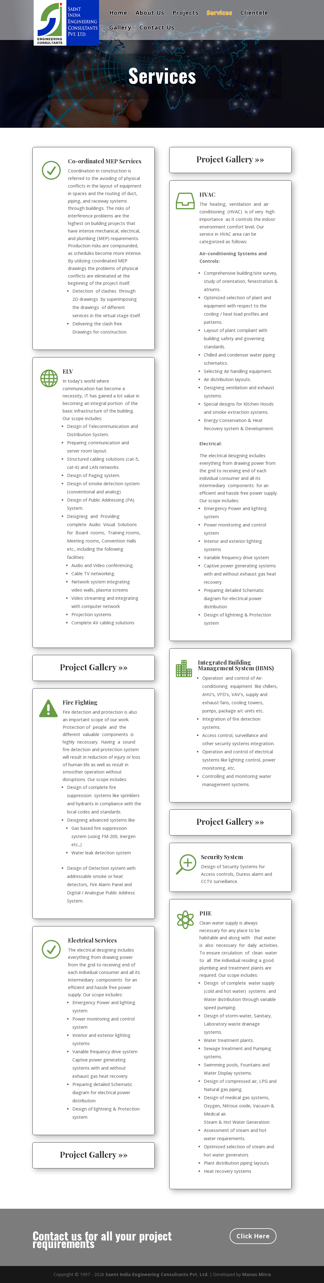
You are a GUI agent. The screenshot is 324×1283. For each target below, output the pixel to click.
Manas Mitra (256, 1274)
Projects (185, 13)
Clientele (254, 13)
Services (219, 13)
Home (118, 13)
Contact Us (156, 28)
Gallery (120, 28)
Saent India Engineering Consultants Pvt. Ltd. (157, 1274)
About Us (150, 13)
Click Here (253, 1236)
